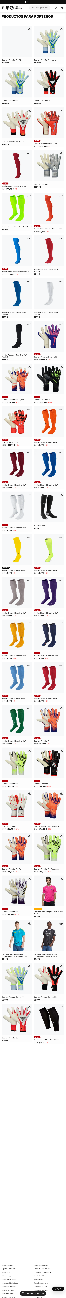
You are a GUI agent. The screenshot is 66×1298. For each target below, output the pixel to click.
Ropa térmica (38, 1279)
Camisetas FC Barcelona (43, 1272)
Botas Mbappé (7, 1276)
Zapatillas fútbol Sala (9, 1269)
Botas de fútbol (7, 1265)
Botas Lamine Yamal (9, 1279)
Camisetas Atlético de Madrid (44, 1276)
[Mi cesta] (61, 7)
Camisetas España (40, 1286)
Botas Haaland (7, 1272)
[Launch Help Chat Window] (58, 1289)
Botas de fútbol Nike (9, 1286)
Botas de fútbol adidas (10, 1283)
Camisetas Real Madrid (42, 1269)
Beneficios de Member (33, 2)
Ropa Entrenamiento (41, 1283)
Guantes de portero (41, 1265)
